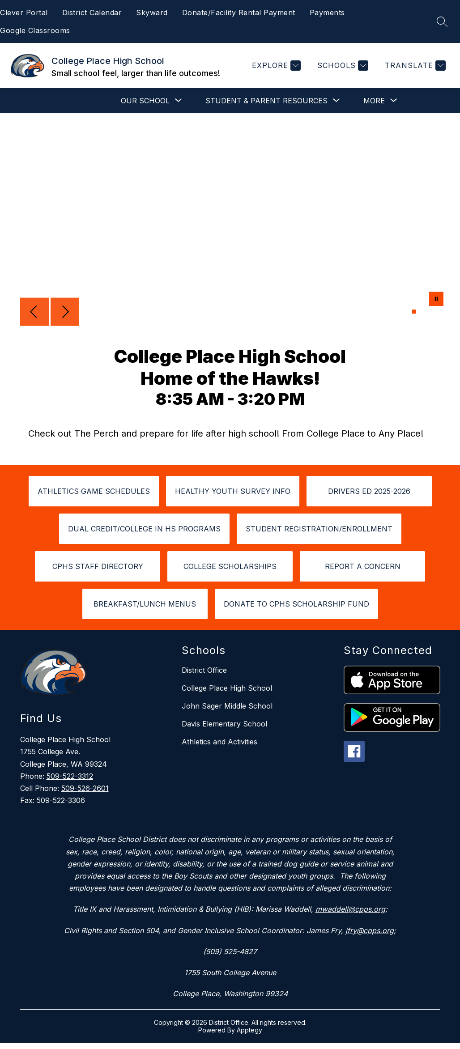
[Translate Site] (414, 65)
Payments (327, 12)
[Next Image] (65, 312)
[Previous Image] (34, 312)
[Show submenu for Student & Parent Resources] (266, 100)
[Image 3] (425, 312)
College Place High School (227, 688)
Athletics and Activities (219, 741)
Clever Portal (24, 12)
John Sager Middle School (227, 705)
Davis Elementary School (224, 723)
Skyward (152, 12)
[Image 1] (414, 312)
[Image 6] (441, 312)
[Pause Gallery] (436, 300)
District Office (204, 670)
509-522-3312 (70, 776)
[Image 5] (436, 312)
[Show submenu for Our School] (145, 100)
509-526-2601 (85, 788)
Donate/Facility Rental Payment (238, 12)
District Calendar (92, 12)
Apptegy (249, 1030)
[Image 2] (419, 312)
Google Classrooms (35, 30)
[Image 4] (430, 312)
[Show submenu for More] (374, 100)
